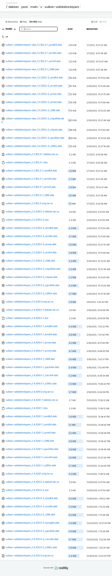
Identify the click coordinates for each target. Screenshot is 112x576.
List (94, 21)
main (34, 7)
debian (13, 7)
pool (24, 7)
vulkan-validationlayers (62, 7)
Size (70, 29)
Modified (92, 29)
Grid (102, 21)
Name (11, 29)
